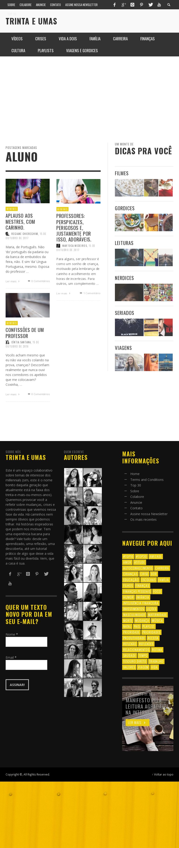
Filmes (122, 173)
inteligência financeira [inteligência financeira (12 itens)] (140, 602)
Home (135, 474)
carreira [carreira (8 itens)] (162, 567)
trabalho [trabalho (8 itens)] (156, 661)
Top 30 (135, 485)
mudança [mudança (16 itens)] (142, 620)
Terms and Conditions (147, 479)
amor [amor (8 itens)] (127, 562)
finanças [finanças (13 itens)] (142, 585)
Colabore (137, 496)
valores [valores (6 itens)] (129, 667)
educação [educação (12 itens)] (131, 579)
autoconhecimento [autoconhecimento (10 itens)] (137, 567)
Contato (136, 508)
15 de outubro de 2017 (75, 267)
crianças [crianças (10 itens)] (130, 573)
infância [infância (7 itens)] (143, 597)
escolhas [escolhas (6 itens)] (148, 579)
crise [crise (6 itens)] (144, 573)
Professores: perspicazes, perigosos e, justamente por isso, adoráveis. (73, 246)
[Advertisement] (89, 99)
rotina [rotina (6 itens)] (157, 649)
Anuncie (136, 502)
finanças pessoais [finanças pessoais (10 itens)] (137, 591)
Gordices (125, 208)
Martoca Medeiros (74, 265)
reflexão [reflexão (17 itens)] (129, 643)
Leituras (124, 242)
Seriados (124, 312)
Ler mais (63, 314)
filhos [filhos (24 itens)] (128, 585)
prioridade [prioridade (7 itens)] (131, 632)
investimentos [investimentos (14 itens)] (133, 608)
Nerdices (124, 277)
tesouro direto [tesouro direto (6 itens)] (134, 661)
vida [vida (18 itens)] (154, 667)
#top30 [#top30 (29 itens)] (141, 556)
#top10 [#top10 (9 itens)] (128, 556)
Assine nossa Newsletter (149, 514)
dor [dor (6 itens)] (154, 573)
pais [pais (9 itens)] (137, 626)
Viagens (123, 347)
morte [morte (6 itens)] (127, 620)
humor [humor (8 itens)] (128, 597)
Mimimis (61, 227)
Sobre (134, 491)
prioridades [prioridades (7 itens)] (151, 632)
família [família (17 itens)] (163, 579)
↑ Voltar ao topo (162, 774)
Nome (12, 634)
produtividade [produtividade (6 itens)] (134, 637)
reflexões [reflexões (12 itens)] (146, 643)
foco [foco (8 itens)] (157, 591)
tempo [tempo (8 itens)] (143, 655)
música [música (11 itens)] (157, 620)
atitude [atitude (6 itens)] (139, 562)
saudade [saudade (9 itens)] (129, 655)
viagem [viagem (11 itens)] (143, 667)
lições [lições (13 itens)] (151, 608)
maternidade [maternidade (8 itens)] (157, 614)
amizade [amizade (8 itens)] (156, 556)
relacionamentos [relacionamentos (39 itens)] (136, 649)
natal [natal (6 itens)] (127, 626)
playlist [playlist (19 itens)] (149, 626)
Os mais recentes (143, 519)
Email (11, 657)
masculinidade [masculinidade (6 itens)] (134, 614)
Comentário (90, 314)
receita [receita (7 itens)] (153, 637)
